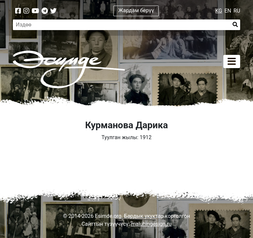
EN (227, 11)
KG (218, 11)
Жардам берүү (136, 10)
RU (237, 11)
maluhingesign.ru (151, 224)
